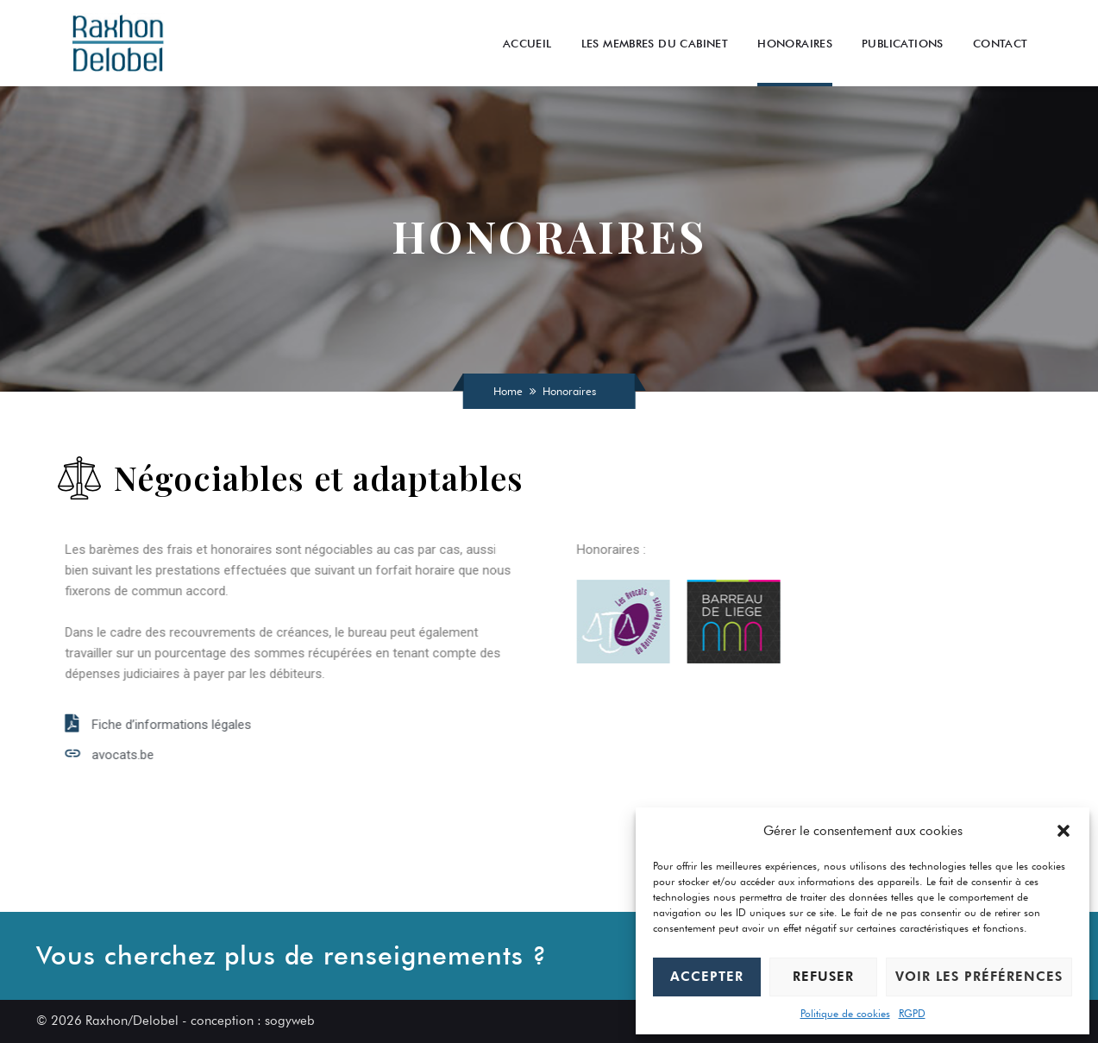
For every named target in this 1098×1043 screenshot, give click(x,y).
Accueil (527, 43)
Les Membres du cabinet (655, 43)
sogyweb (290, 1020)
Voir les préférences (979, 976)
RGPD (912, 1013)
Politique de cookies (845, 1013)
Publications (903, 43)
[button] (1063, 830)
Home (508, 391)
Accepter (706, 976)
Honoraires (794, 43)
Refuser (823, 976)
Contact (1000, 43)
